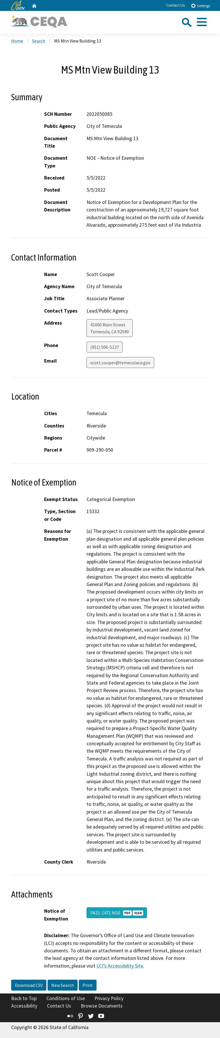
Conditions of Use (65, 998)
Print (87, 985)
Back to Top (24, 998)
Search (38, 41)
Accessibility (24, 1006)
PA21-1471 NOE (116, 913)
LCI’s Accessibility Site (120, 966)
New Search (62, 985)
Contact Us (175, 5)
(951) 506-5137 (104, 347)
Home (17, 41)
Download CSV (29, 985)
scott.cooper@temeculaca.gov (120, 362)
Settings (200, 5)
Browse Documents (102, 1006)
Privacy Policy (109, 998)
